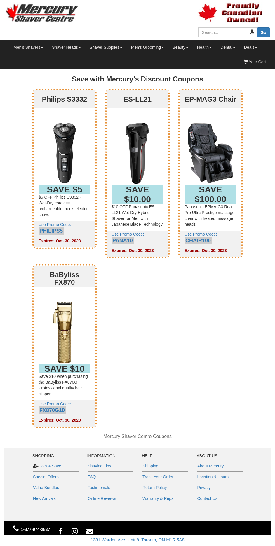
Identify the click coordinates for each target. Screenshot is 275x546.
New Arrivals (44, 498)
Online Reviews (102, 498)
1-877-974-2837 (35, 529)
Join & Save (49, 466)
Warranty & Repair (159, 498)
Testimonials (99, 487)
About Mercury (210, 466)
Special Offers (46, 476)
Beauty (180, 47)
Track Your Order (157, 476)
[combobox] (224, 32)
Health (204, 47)
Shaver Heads (66, 47)
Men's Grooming (147, 47)
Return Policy (154, 487)
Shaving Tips (99, 466)
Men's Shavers (28, 47)
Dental (227, 47)
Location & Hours (213, 476)
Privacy (204, 487)
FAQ (92, 476)
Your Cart (255, 62)
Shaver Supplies (106, 47)
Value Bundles (46, 487)
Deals (250, 47)
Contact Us (207, 498)
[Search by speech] (246, 32)
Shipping (150, 466)
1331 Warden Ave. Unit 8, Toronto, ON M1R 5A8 (137, 539)
